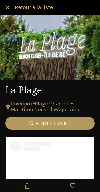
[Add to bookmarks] (72, 185)
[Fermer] (7, 7)
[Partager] (27, 185)
